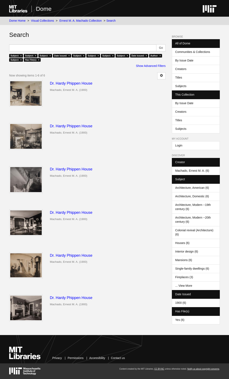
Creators (180, 69)
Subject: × (15, 55)
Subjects (180, 86)
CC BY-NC (159, 369)
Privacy (57, 358)
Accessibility (97, 358)
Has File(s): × (32, 60)
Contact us (118, 358)
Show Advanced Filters (151, 66)
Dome (44, 9)
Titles (178, 77)
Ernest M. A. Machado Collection (80, 20)
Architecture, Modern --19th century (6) (193, 207)
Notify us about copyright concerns (203, 369)
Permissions (75, 358)
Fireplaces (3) (184, 277)
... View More (183, 285)
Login (178, 145)
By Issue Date (184, 60)
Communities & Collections (192, 52)
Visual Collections (42, 20)
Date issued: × (62, 55)
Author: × (155, 55)
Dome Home (17, 20)
